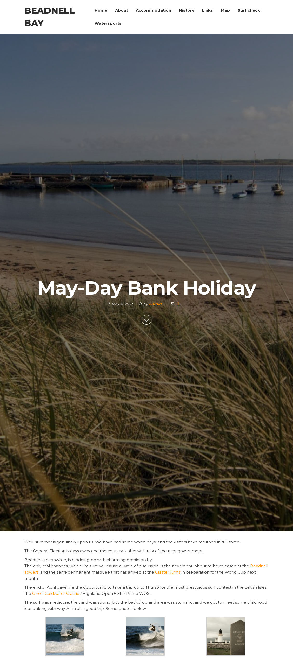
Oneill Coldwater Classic (55, 593)
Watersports (108, 23)
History (186, 10)
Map (225, 10)
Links (207, 10)
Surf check (249, 10)
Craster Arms (168, 572)
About (121, 10)
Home (101, 10)
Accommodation (153, 10)
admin (156, 303)
